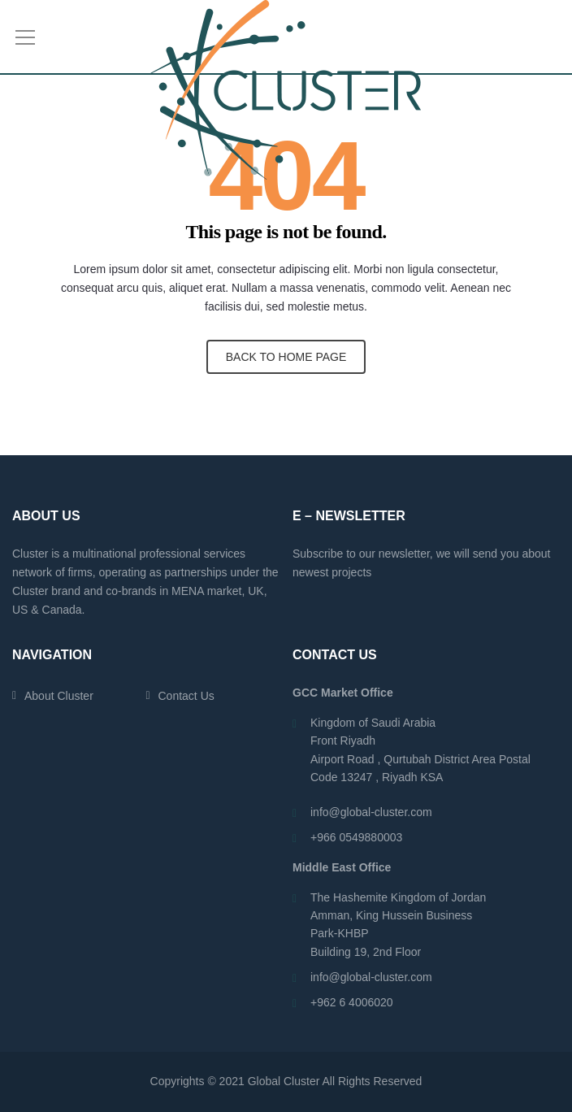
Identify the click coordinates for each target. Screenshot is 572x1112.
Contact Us (186, 695)
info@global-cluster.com (371, 812)
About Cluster (58, 695)
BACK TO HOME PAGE (286, 356)
